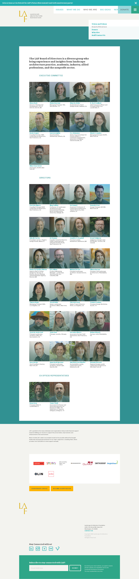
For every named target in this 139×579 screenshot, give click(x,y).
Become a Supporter (62, 488)
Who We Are (90, 10)
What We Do (73, 10)
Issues (60, 10)
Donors (95, 30)
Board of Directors (99, 27)
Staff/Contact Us (98, 35)
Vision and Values (99, 24)
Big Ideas (105, 10)
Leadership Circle (39, 488)
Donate (124, 10)
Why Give (95, 32)
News (117, 10)
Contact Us (89, 530)
